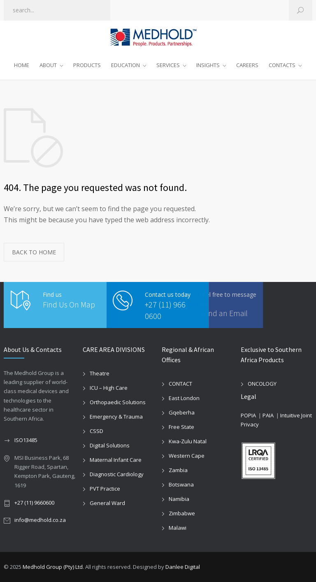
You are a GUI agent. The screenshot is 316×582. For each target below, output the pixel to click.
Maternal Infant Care (116, 459)
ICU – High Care (109, 387)
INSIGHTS (208, 65)
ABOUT (48, 65)
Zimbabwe (182, 513)
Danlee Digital (182, 566)
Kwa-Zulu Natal (188, 441)
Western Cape (186, 455)
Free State (181, 427)
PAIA (268, 415)
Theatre (99, 373)
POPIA (248, 415)
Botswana (181, 484)
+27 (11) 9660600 (34, 502)
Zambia (178, 470)
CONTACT (180, 383)
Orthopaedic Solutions (118, 402)
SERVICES (168, 65)
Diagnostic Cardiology (117, 474)
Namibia (179, 499)
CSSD (96, 431)
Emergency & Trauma (116, 416)
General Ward (107, 503)
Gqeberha (182, 412)
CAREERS (247, 65)
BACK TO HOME (34, 252)
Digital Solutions (110, 445)
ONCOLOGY (262, 383)
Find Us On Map (69, 304)
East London (184, 398)
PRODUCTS (87, 65)
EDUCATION (125, 65)
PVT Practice (105, 488)
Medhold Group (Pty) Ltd (53, 566)
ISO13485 (25, 440)
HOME (21, 65)
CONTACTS (282, 65)
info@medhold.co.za (40, 520)
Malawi (177, 527)
